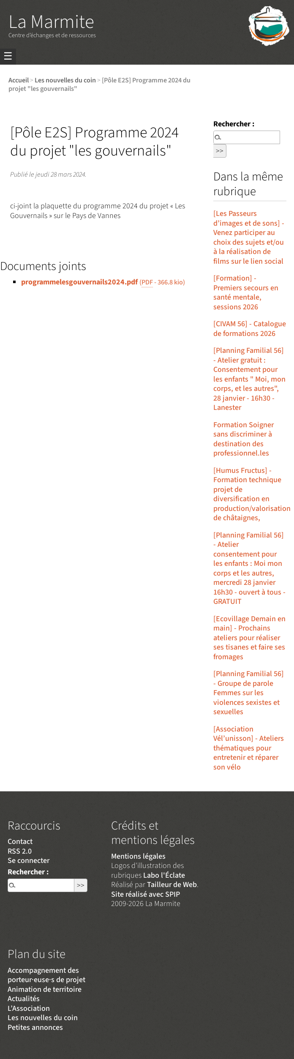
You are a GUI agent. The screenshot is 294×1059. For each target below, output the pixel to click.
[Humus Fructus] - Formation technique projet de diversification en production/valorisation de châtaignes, (252, 494)
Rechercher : (233, 124)
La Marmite (51, 21)
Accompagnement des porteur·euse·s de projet (46, 975)
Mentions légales (138, 856)
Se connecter (28, 860)
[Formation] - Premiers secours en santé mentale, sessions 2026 (245, 292)
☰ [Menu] (8, 56)
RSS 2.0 (20, 851)
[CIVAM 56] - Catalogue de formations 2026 (249, 329)
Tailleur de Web (172, 884)
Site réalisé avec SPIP (145, 894)
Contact (20, 841)
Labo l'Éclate (164, 875)
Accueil (18, 80)
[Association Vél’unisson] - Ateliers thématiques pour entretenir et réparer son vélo (248, 748)
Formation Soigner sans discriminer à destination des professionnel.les (243, 439)
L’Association (29, 1008)
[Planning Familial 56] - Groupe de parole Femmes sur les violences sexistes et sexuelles (248, 693)
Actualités (24, 998)
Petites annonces (35, 1027)
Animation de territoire (45, 989)
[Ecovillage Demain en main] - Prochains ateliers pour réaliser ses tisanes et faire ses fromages (249, 638)
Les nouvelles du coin (65, 80)
